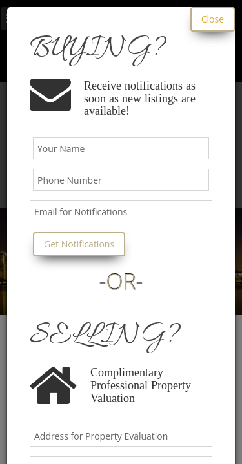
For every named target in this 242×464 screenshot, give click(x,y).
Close (212, 19)
